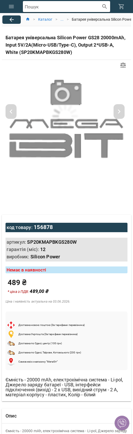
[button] (122, 423)
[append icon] (104, 6)
